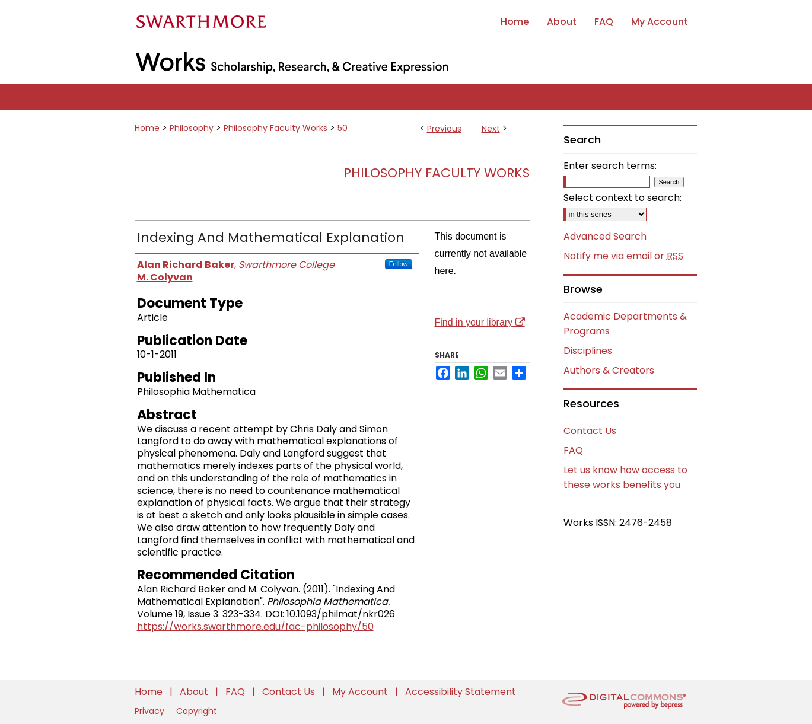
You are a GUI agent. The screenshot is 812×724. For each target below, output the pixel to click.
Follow (398, 263)
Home (147, 128)
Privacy (151, 711)
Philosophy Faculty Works (275, 128)
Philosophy (192, 128)
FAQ (573, 450)
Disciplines (587, 351)
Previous (444, 129)
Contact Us (589, 431)
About (195, 692)
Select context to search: (622, 198)
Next (491, 129)
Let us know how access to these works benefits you (625, 477)
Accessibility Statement (460, 692)
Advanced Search (605, 236)
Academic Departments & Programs (625, 324)
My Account (361, 692)
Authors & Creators (608, 370)
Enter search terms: (610, 166)
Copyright (196, 711)
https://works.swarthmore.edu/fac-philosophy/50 (255, 626)
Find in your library (480, 322)
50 (342, 128)
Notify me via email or (623, 256)
